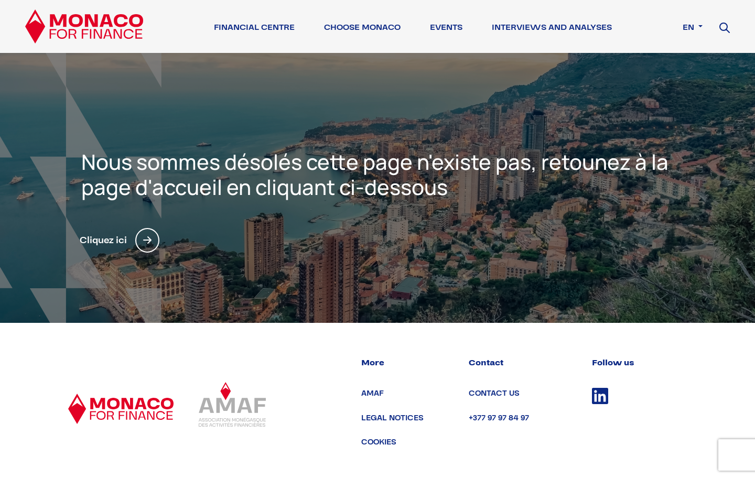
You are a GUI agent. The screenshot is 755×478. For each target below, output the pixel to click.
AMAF (372, 393)
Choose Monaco (362, 27)
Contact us (494, 393)
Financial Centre (254, 27)
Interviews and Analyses (552, 27)
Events (446, 27)
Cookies (378, 442)
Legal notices (392, 417)
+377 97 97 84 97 (499, 417)
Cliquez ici (119, 240)
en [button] (689, 27)
